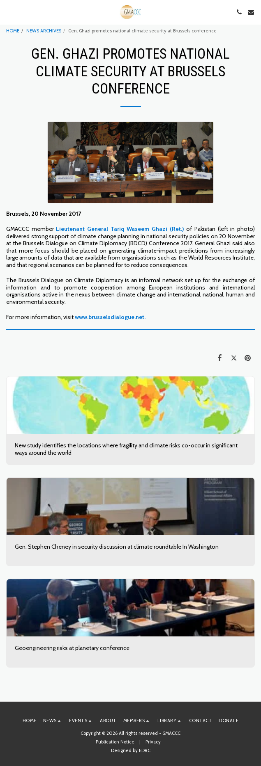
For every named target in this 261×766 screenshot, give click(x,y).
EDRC (144, 750)
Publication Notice (115, 742)
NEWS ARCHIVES (43, 31)
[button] (9, 12)
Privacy (153, 742)
